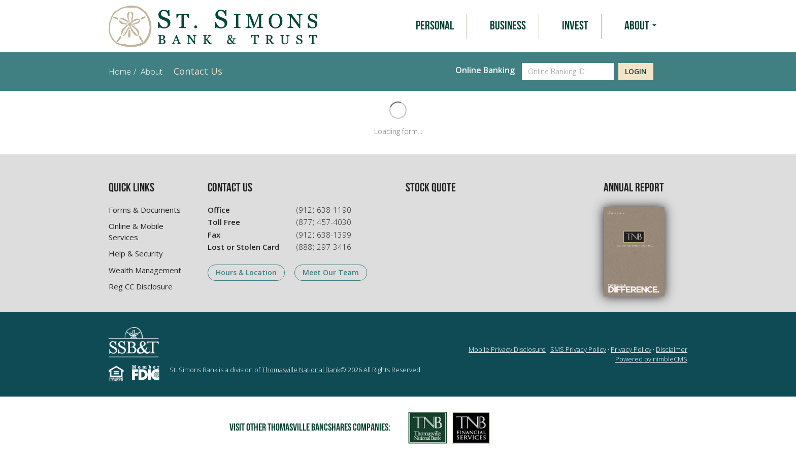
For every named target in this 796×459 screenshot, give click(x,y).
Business (508, 26)
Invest (575, 26)
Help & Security (136, 253)
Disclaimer (671, 349)
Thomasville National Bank (301, 369)
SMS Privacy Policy (578, 349)
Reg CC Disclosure (141, 286)
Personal (435, 26)
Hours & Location (246, 272)
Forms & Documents (145, 210)
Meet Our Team (331, 272)
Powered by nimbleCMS (651, 359)
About (640, 26)
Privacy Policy (631, 349)
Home (120, 71)
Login (636, 71)
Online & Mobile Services (136, 231)
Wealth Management (145, 270)
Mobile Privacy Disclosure (507, 349)
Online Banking (485, 70)
